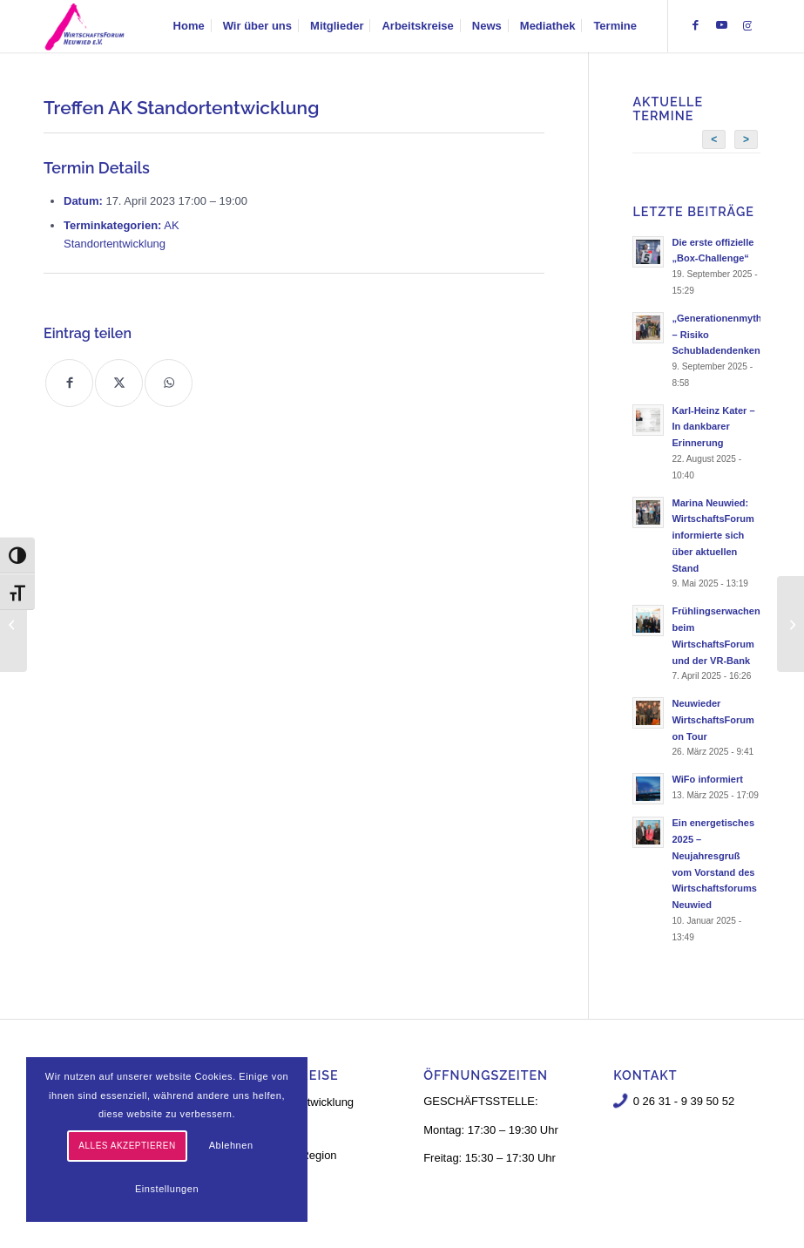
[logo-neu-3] (84, 26)
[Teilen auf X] (119, 383)
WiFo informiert (707, 779)
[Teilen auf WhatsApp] (169, 383)
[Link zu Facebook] (695, 25)
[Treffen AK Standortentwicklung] (13, 624)
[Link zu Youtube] (721, 25)
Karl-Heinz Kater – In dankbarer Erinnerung (713, 427)
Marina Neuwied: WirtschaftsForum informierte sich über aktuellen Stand (712, 535)
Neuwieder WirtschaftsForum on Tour (712, 720)
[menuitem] (189, 26)
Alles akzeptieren (126, 1145)
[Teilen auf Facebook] (69, 383)
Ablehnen (231, 1145)
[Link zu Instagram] (747, 25)
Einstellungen (167, 1189)
